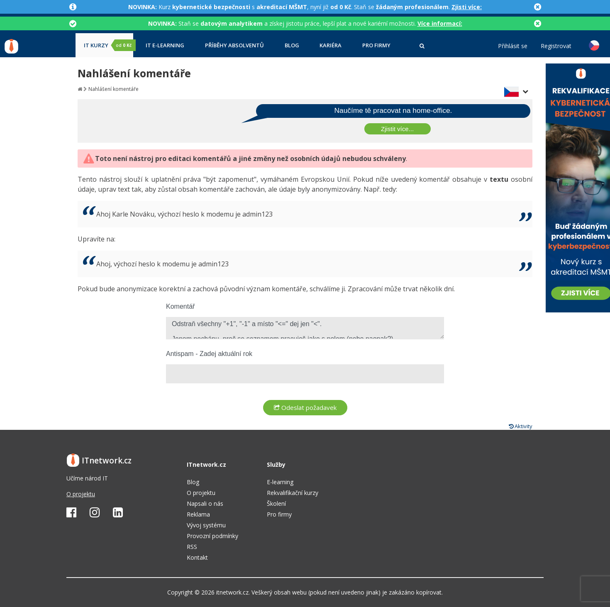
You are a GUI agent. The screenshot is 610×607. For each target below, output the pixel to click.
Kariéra (331, 45)
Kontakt (197, 557)
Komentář (180, 306)
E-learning (280, 482)
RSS (192, 547)
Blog (292, 45)
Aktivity (520, 426)
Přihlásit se (512, 46)
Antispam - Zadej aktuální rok (209, 353)
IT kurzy (108, 45)
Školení (276, 503)
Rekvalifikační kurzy (292, 493)
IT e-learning (165, 45)
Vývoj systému (206, 525)
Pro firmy (376, 45)
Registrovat (556, 46)
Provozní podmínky (212, 536)
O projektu (80, 494)
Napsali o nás (205, 503)
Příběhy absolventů (234, 45)
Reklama (198, 514)
